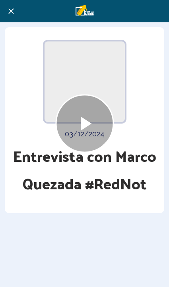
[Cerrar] (11, 11)
